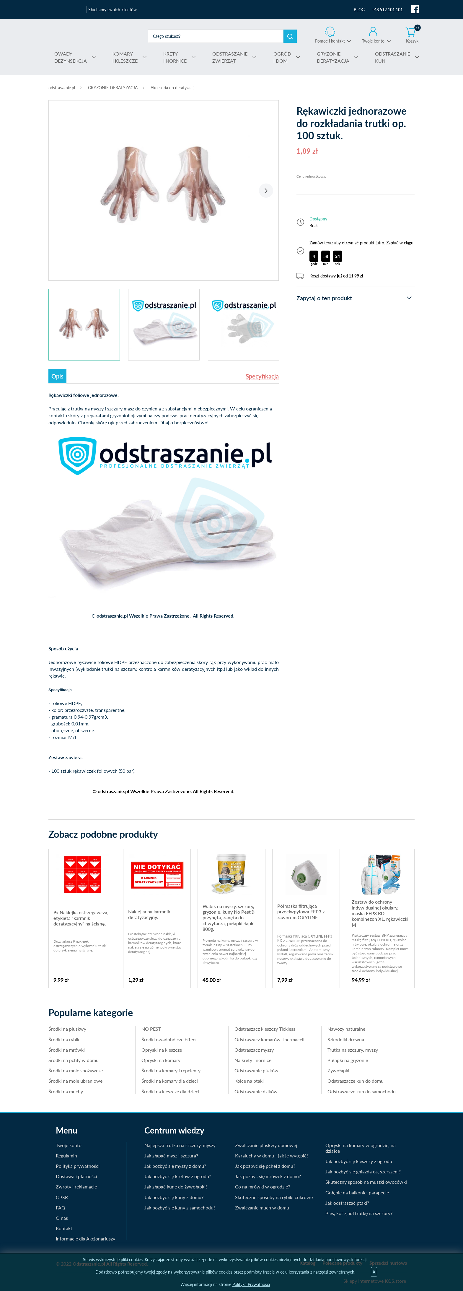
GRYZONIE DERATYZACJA (113, 87)
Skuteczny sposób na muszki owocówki (366, 1182)
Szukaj (290, 36)
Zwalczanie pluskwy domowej (266, 1145)
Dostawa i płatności (76, 1176)
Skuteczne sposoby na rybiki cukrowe (274, 1197)
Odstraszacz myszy (254, 1050)
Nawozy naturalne (346, 1029)
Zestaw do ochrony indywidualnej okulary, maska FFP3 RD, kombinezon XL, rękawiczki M (380, 913)
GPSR (62, 1197)
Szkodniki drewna (345, 1039)
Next (266, 190)
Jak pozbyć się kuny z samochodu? (180, 1207)
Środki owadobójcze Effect (169, 1039)
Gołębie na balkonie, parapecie (357, 1192)
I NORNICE (175, 57)
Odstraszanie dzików (256, 1091)
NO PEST (151, 1029)
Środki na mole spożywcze (75, 1070)
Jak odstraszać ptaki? (347, 1203)
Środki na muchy (65, 1091)
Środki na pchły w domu (73, 1060)
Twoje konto (373, 40)
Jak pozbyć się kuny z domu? (173, 1197)
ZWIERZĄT (229, 57)
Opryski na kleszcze (161, 1050)
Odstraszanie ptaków (256, 1070)
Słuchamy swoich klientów (112, 9)
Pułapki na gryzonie (347, 1060)
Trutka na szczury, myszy (352, 1050)
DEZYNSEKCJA (70, 57)
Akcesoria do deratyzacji (172, 87)
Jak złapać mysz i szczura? (171, 1155)
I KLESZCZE (125, 57)
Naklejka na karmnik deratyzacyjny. (149, 914)
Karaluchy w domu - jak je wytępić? (272, 1155)
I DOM (282, 57)
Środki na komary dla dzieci (169, 1081)
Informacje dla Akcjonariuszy (85, 1238)
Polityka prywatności (78, 1166)
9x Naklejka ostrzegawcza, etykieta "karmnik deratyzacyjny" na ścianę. (80, 918)
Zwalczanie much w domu (262, 1207)
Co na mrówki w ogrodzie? (262, 1186)
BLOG (359, 9)
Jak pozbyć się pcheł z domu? (265, 1166)
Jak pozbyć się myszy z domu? (175, 1166)
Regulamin (66, 1155)
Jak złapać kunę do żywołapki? (176, 1186)
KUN (392, 57)
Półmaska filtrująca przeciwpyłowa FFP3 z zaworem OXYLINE (301, 911)
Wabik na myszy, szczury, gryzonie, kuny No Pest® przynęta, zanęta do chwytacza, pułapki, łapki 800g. (229, 917)
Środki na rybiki (64, 1039)
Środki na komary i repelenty (170, 1070)
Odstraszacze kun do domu (355, 1081)
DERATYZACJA (333, 57)
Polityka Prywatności (251, 1284)
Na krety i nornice (252, 1060)
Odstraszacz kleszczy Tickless (264, 1029)
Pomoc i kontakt (330, 40)
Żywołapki (338, 1070)
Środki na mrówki (66, 1050)
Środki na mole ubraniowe (75, 1081)
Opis (57, 376)
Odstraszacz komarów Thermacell (269, 1039)
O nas (62, 1218)
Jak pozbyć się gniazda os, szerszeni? (363, 1171)
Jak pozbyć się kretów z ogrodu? (177, 1176)
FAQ (60, 1207)
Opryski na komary (160, 1060)
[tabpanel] (163, 187)
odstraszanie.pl (95, 36)
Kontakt (64, 1228)
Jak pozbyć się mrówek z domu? (268, 1176)
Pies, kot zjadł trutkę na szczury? (358, 1213)
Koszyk (413, 35)
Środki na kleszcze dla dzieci (170, 1091)
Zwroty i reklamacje (76, 1186)
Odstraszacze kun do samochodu (361, 1091)
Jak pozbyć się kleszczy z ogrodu (358, 1161)
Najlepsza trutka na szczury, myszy (180, 1145)
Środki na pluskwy (67, 1029)
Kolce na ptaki (249, 1081)
